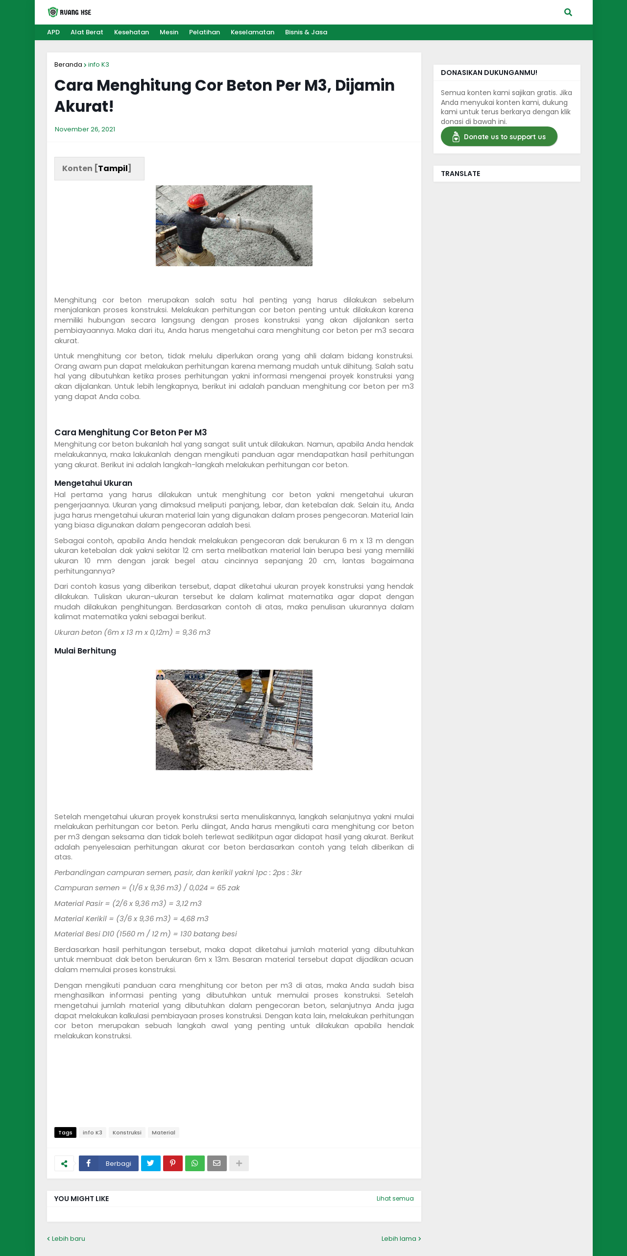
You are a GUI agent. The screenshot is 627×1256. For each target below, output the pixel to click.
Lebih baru (68, 1238)
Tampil (113, 168)
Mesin (169, 32)
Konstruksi (127, 1132)
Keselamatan (252, 32)
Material (163, 1132)
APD (53, 32)
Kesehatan (131, 32)
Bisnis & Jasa (306, 32)
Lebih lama (399, 1238)
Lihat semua (395, 1198)
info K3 (98, 64)
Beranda (68, 64)
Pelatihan (204, 32)
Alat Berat (87, 32)
